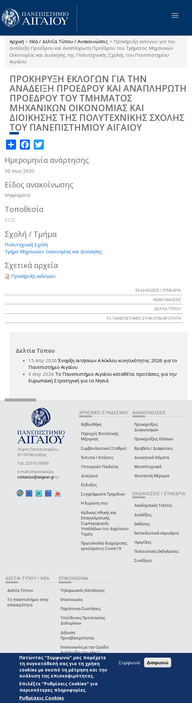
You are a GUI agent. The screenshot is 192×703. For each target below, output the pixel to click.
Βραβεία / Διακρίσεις (153, 448)
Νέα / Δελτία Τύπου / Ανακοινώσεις (68, 41)
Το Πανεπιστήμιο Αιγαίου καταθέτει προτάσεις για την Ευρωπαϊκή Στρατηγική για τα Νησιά (102, 377)
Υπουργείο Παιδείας (100, 466)
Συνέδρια (143, 560)
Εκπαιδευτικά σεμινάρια (156, 533)
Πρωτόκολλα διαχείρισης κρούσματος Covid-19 (104, 545)
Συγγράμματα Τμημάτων (103, 494)
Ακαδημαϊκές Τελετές (153, 505)
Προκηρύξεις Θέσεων (153, 439)
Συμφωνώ (129, 662)
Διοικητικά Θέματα (151, 457)
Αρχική (16, 41)
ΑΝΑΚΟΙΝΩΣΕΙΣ (167, 299)
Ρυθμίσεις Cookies (41, 697)
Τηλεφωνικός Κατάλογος (83, 590)
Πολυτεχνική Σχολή (26, 244)
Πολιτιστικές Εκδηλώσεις (156, 551)
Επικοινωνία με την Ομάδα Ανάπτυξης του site (84, 649)
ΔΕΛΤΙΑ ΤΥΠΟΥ (167, 308)
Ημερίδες (142, 542)
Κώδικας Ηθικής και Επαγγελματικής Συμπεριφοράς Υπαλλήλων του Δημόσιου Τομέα (105, 523)
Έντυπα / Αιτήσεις (97, 457)
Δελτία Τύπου (20, 590)
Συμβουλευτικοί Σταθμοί (103, 448)
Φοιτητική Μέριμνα (151, 475)
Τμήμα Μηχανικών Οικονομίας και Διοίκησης (53, 251)
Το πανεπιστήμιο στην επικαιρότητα (27, 602)
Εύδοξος (89, 485)
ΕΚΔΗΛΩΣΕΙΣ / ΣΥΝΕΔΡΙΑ (158, 290)
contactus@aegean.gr (37, 477)
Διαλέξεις (143, 514)
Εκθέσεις (142, 524)
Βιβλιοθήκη (91, 424)
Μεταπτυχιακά (147, 466)
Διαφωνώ (158, 662)
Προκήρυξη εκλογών (33, 276)
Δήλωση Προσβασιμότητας (77, 635)
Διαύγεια (89, 475)
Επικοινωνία (72, 599)
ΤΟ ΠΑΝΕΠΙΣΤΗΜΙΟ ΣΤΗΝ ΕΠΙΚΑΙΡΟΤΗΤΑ (143, 318)
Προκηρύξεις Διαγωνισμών (146, 427)
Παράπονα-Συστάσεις (81, 608)
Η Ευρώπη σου (94, 503)
